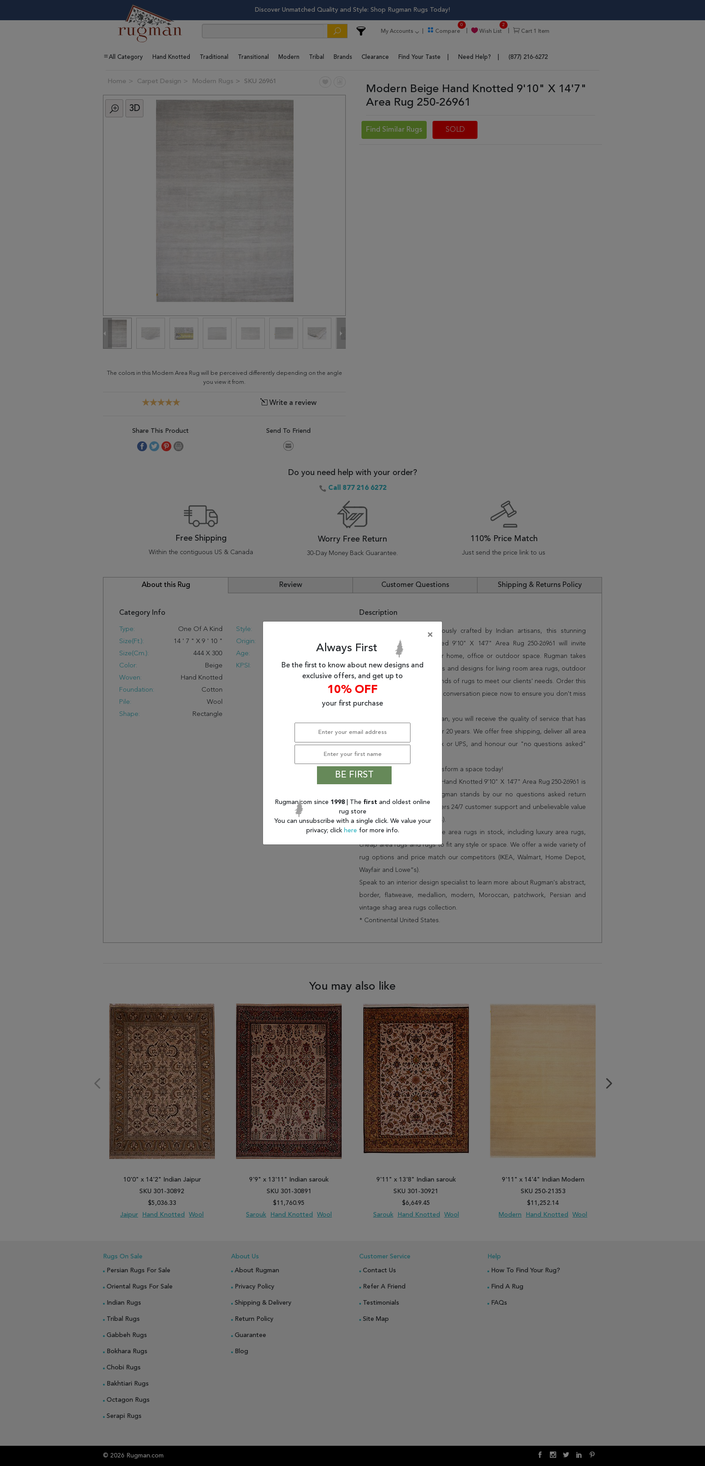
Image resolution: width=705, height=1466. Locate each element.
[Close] (354, 635)
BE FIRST (354, 775)
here (351, 830)
